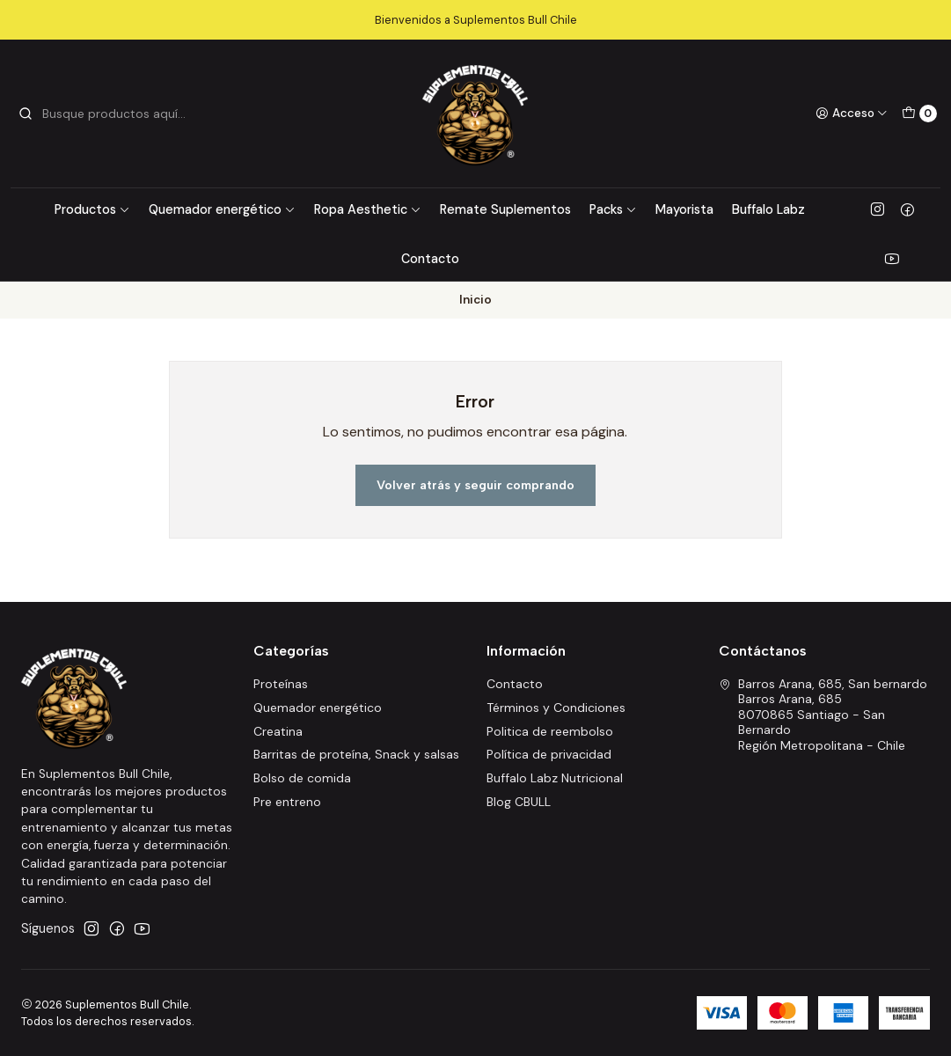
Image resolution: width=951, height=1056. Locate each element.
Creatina (278, 731)
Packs (613, 209)
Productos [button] (92, 209)
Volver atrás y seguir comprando (475, 485)
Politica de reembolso (549, 731)
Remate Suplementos (505, 209)
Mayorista (684, 209)
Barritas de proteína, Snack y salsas (356, 754)
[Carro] (919, 113)
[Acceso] (851, 113)
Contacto (430, 259)
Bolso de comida (302, 778)
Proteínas (280, 684)
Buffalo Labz (768, 209)
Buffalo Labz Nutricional (554, 778)
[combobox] (107, 113)
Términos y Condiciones (555, 707)
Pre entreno (287, 802)
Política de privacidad (548, 754)
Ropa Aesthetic (367, 209)
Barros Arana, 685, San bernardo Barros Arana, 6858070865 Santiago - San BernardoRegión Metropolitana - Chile (823, 714)
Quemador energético (222, 209)
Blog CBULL (518, 802)
